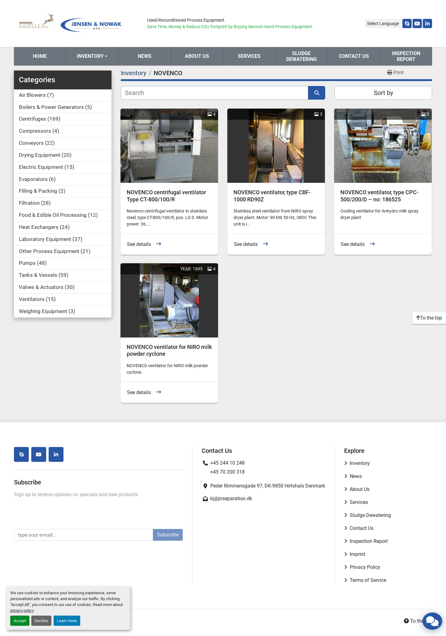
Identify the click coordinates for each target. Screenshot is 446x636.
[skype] (407, 23)
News (144, 56)
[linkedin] (427, 23)
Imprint (357, 554)
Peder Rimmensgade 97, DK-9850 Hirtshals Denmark (267, 486)
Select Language (383, 23)
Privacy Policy (365, 567)
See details (139, 244)
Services (249, 56)
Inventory (90, 56)
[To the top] (429, 318)
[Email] (83, 535)
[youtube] (417, 23)
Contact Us (354, 56)
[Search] (214, 93)
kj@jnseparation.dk (231, 498)
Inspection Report (406, 56)
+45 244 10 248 (227, 463)
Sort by (383, 93)
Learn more (67, 620)
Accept (20, 620)
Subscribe (168, 535)
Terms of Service (368, 580)
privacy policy (21, 610)
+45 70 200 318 (227, 472)
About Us (197, 56)
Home (40, 56)
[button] (92, 56)
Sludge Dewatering (301, 56)
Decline (41, 620)
